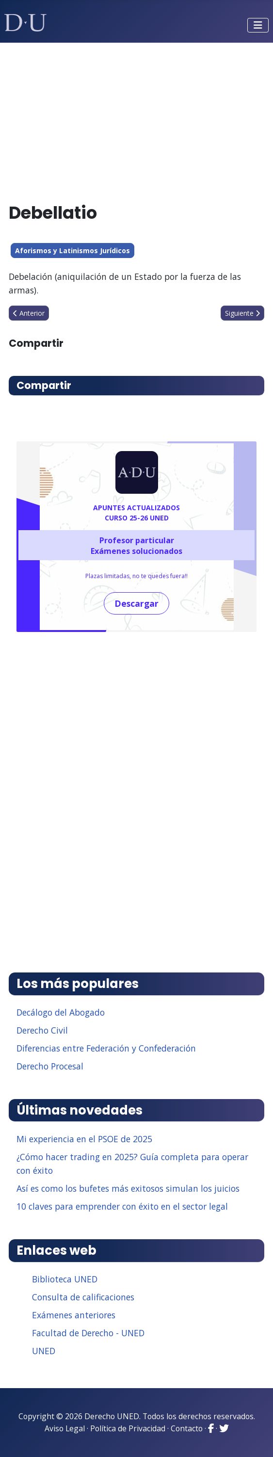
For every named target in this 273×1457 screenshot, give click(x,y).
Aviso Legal (65, 1428)
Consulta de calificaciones (83, 1297)
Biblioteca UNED (64, 1279)
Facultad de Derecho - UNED (88, 1333)
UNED (43, 1351)
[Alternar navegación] (258, 25)
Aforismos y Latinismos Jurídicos (72, 250)
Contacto (187, 1428)
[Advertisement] (136, 118)
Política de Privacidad (127, 1428)
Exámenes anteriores (73, 1315)
